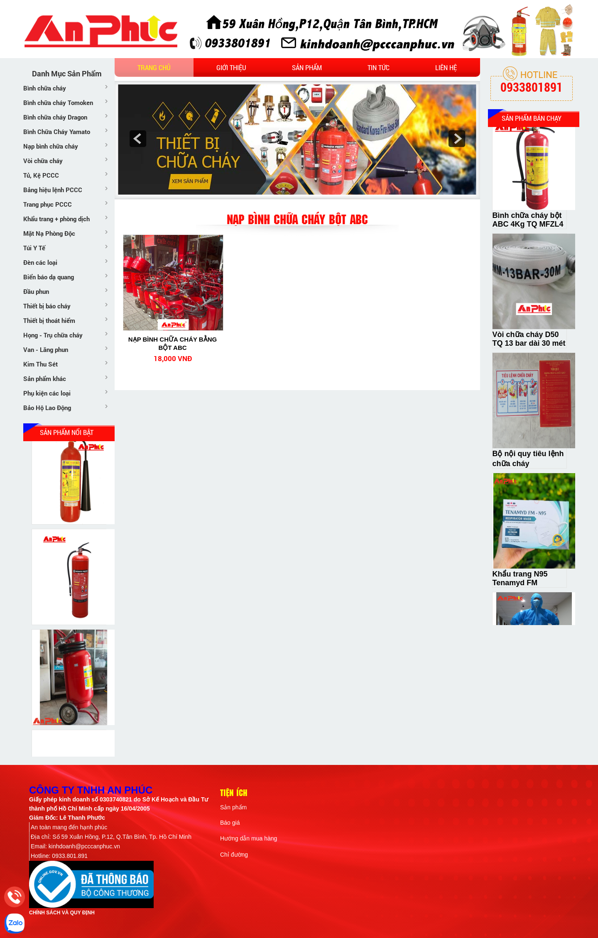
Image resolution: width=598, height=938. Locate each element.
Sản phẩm (307, 67)
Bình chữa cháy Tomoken (58, 102)
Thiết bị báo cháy (47, 306)
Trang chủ (154, 67)
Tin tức (379, 67)
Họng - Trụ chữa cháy (53, 335)
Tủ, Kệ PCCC (41, 175)
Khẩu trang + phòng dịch (56, 219)
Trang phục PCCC (47, 204)
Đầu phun (36, 291)
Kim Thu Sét (40, 364)
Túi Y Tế (34, 248)
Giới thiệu (231, 67)
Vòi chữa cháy (43, 160)
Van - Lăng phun (45, 349)
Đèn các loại (40, 262)
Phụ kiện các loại (47, 393)
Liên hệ (446, 67)
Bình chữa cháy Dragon (55, 117)
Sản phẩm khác (44, 378)
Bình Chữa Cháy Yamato (56, 131)
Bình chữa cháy (44, 88)
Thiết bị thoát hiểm (49, 320)
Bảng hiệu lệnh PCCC (52, 190)
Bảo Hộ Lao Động (47, 407)
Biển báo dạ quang (48, 277)
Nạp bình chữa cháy (50, 146)
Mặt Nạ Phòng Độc (49, 233)
